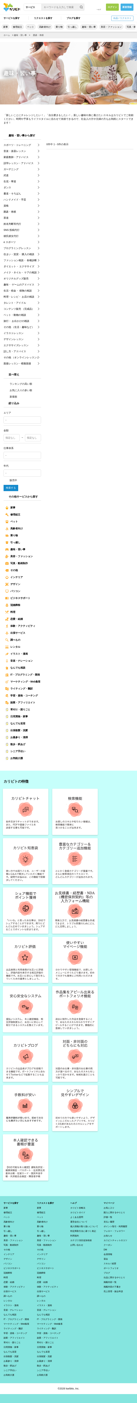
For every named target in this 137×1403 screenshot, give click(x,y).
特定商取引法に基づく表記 (83, 1231)
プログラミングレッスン (17, 248)
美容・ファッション (111, 27)
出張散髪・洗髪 (16, 730)
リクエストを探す (43, 18)
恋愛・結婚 (14, 619)
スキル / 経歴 (110, 1263)
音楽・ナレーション (19, 660)
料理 (10, 612)
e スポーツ (10, 242)
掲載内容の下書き (112, 1287)
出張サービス (15, 633)
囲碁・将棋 (38, 35)
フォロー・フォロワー (114, 1231)
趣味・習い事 (89, 27)
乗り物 (59, 27)
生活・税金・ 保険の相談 (18, 290)
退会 (106, 1259)
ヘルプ (99, 9)
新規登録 (127, 7)
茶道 (6, 217)
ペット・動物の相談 (15, 314)
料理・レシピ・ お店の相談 (19, 296)
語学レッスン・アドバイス (19, 163)
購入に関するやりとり (114, 1212)
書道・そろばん (12, 193)
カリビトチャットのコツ (115, 1240)
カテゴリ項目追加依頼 (81, 1240)
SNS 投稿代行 (11, 230)
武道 (6, 175)
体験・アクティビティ (20, 626)
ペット (30, 27)
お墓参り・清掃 (16, 737)
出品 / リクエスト (122, 18)
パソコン (12, 591)
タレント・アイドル (15, 302)
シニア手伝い (15, 751)
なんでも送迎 (15, 723)
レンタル (12, 647)
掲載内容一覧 (110, 1282)
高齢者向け (45, 27)
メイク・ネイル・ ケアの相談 (20, 272)
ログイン (112, 7)
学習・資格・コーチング (21, 695)
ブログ (107, 1273)
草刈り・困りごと (17, 709)
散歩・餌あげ (15, 744)
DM (105, 1249)
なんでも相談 (15, 667)
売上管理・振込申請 (113, 1291)
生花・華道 (10, 181)
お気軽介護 (14, 758)
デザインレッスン (14, 339)
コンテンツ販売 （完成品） (19, 308)
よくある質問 (76, 1217)
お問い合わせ (76, 1245)
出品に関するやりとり (114, 1277)
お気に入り (109, 1208)
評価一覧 (108, 1217)
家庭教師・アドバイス (16, 157)
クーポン (108, 1245)
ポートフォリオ (111, 1268)
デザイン (12, 584)
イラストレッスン (14, 333)
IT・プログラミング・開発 (22, 674)
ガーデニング (11, 169)
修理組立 (17, 27)
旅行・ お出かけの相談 (16, 321)
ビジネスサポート (17, 598)
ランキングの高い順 (18, 383)
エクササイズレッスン (16, 345)
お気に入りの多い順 (18, 390)
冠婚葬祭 (12, 605)
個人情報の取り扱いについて (84, 1226)
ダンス (7, 187)
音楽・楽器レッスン (15, 151)
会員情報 (108, 1254)
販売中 (11, 480)
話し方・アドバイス (15, 351)
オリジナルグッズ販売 (16, 278)
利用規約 (74, 1235)
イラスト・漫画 (16, 654)
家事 (5, 27)
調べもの (12, 640)
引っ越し (72, 27)
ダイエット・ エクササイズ (19, 266)
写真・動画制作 (16, 563)
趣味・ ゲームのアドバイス (19, 284)
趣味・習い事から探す (22, 135)
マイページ (109, 1203)
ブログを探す (73, 18)
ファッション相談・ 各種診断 (20, 260)
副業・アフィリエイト (20, 702)
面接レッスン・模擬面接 (17, 363)
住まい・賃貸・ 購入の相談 (19, 254)
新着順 (11, 396)
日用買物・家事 (16, 716)
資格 (6, 205)
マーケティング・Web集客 (22, 681)
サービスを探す (12, 18)
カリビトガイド (77, 1212)
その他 (11, 570)
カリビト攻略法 (77, 1208)
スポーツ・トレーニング (17, 145)
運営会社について (78, 1222)
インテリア (14, 577)
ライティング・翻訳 (19, 688)
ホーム (7, 35)
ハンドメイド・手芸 (15, 199)
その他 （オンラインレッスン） (21, 357)
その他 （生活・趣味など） (19, 327)
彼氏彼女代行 (11, 236)
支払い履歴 (109, 1222)
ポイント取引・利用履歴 (115, 1226)
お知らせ (108, 1235)
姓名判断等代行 (12, 223)
